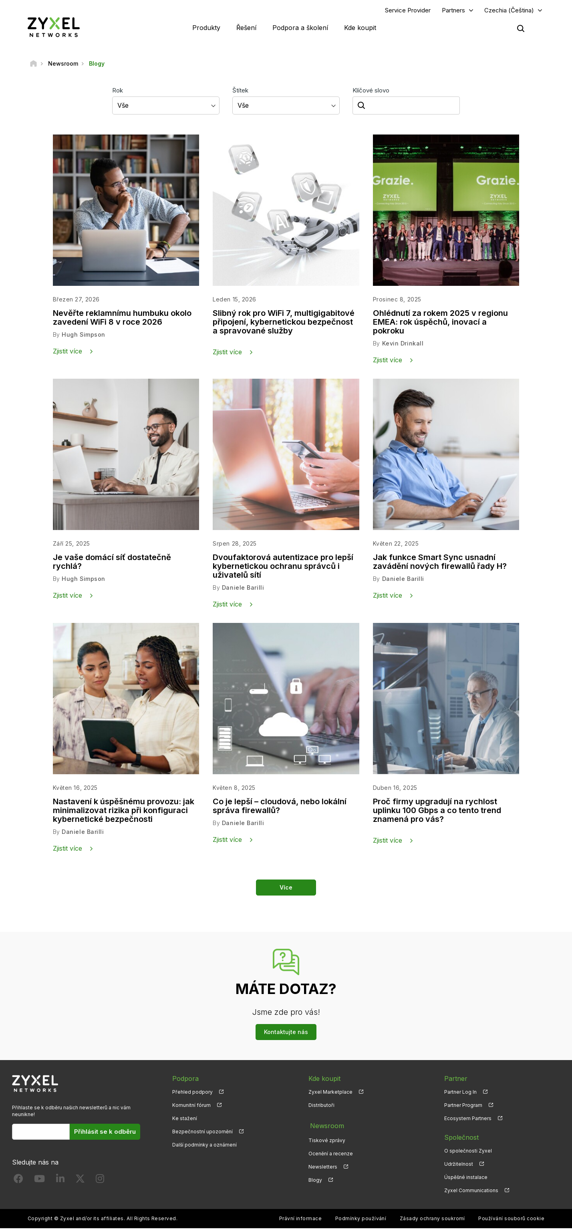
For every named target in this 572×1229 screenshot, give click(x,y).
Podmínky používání (361, 1219)
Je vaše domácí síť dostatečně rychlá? (112, 562)
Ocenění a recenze (330, 1151)
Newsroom (325, 1125)
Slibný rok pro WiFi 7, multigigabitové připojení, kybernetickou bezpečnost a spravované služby (283, 323)
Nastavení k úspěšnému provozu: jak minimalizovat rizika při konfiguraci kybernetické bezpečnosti (123, 811)
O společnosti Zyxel (468, 1151)
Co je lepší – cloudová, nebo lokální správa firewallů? (279, 806)
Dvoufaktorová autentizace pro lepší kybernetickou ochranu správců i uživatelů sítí (283, 566)
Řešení (246, 28)
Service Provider (408, 10)
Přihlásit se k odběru (105, 1132)
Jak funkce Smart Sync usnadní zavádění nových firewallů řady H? (440, 562)
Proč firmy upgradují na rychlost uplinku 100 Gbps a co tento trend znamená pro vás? (437, 811)
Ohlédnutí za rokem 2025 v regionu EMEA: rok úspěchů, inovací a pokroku (440, 323)
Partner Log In (460, 1092)
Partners (453, 10)
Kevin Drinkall (402, 344)
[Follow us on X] (80, 1181)
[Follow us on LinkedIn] (60, 1181)
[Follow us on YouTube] (39, 1181)
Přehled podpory (192, 1092)
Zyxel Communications (471, 1191)
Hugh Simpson (83, 335)
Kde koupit (360, 28)
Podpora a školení (300, 28)
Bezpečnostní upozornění (202, 1132)
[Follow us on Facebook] (18, 1181)
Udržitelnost (458, 1164)
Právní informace (300, 1219)
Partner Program (463, 1105)
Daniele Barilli (243, 588)
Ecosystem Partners (467, 1119)
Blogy (315, 1178)
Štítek (240, 91)
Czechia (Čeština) (509, 10)
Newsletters (322, 1164)
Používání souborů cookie (511, 1219)
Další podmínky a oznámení (204, 1146)
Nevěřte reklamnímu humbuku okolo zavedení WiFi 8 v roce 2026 (122, 318)
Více (286, 887)
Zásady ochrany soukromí (432, 1219)
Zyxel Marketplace (330, 1092)
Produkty (206, 28)
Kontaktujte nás (286, 1032)
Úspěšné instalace (465, 1178)
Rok (117, 91)
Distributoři (321, 1105)
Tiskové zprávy (326, 1138)
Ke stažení (184, 1119)
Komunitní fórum (191, 1105)
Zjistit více (67, 352)
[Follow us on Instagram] (100, 1181)
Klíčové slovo (370, 91)
